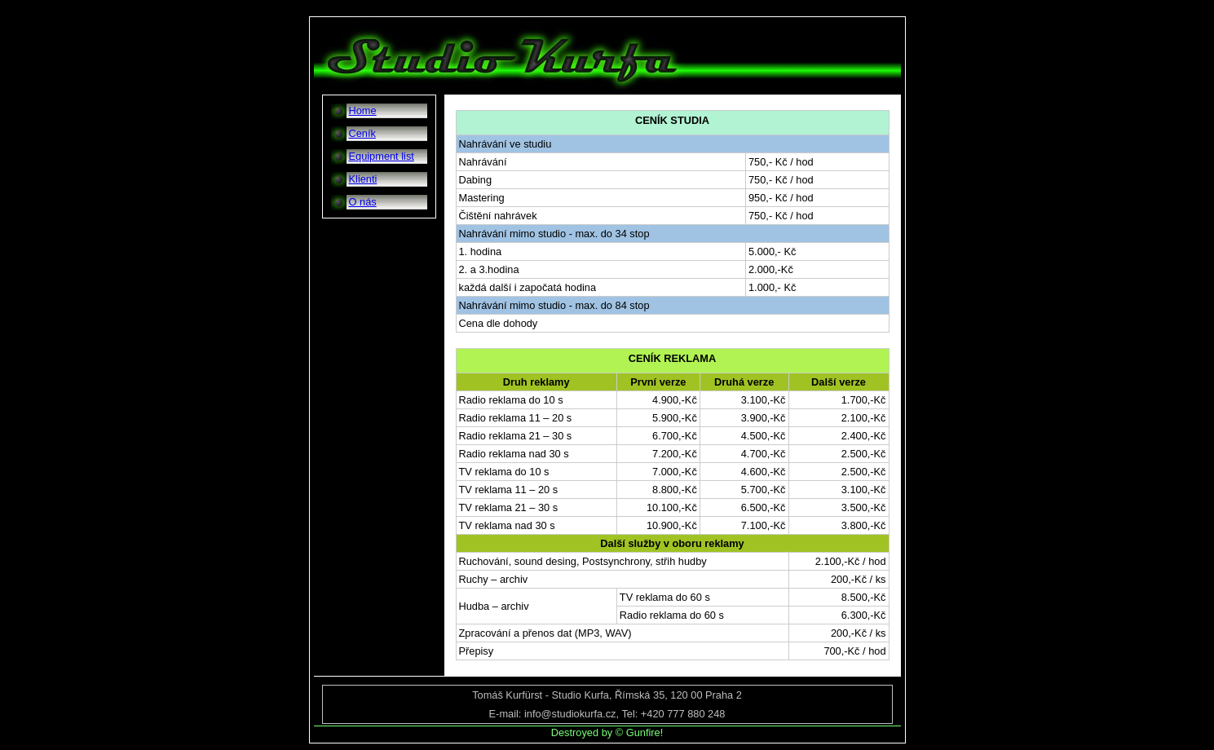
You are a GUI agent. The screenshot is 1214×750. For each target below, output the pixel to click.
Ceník (362, 133)
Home (363, 110)
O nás (363, 202)
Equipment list (381, 156)
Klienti (363, 179)
